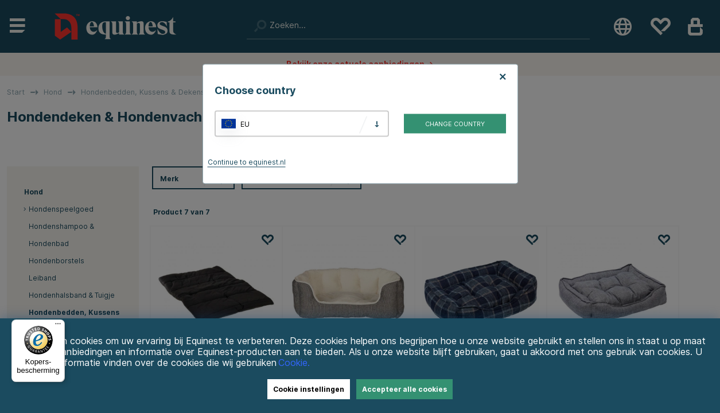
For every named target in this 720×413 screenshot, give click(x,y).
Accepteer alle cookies (404, 389)
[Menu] (58, 326)
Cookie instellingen (308, 389)
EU (245, 123)
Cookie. (294, 362)
